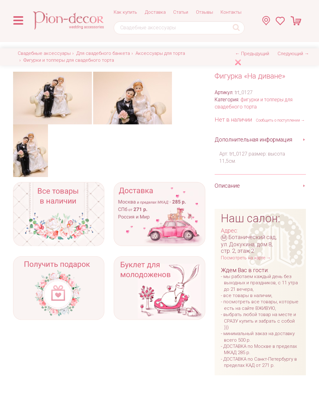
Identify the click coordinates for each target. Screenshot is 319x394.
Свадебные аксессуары (44, 53)
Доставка (155, 12)
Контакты (231, 12)
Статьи (180, 12)
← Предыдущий (252, 53)
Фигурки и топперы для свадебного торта (68, 60)
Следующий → (293, 53)
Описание (227, 185)
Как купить (125, 12)
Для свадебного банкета (103, 53)
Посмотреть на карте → (246, 258)
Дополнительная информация (253, 139)
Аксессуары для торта (160, 53)
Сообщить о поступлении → (280, 120)
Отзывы (204, 12)
